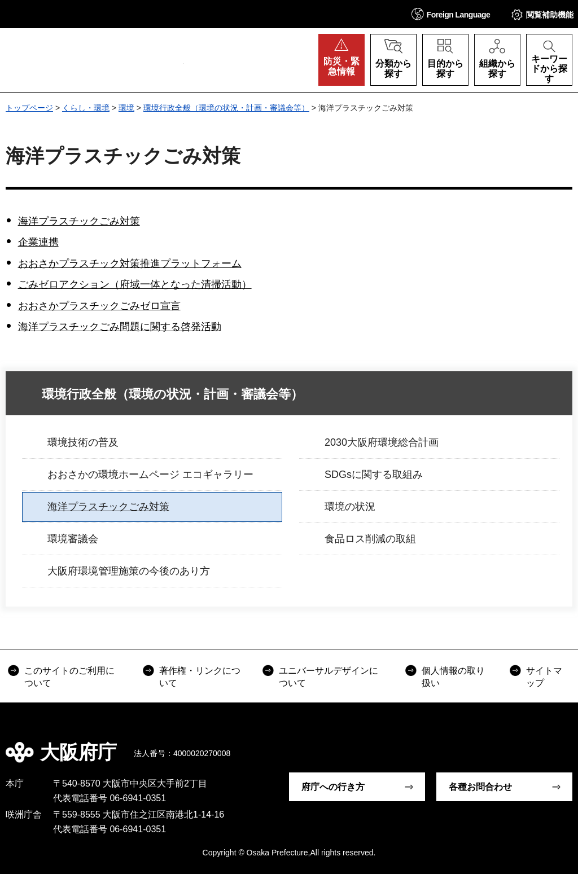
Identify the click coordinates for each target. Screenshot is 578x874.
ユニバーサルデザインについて (328, 677)
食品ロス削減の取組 (370, 538)
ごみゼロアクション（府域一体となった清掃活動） (135, 284)
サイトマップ (544, 677)
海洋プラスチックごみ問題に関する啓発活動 (119, 326)
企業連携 (38, 242)
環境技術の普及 (83, 442)
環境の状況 (350, 506)
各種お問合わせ (480, 787)
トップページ (29, 107)
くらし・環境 (86, 107)
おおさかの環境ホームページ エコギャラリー (150, 474)
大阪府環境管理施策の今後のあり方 (128, 571)
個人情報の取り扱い (453, 677)
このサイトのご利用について (69, 677)
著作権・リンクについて (199, 677)
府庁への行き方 (333, 787)
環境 (126, 107)
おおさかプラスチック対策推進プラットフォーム (130, 263)
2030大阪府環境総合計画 (382, 442)
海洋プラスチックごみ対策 (79, 221)
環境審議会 (72, 538)
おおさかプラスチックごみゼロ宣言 (99, 305)
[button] (451, 14)
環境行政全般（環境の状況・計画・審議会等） (226, 107)
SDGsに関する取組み (374, 474)
